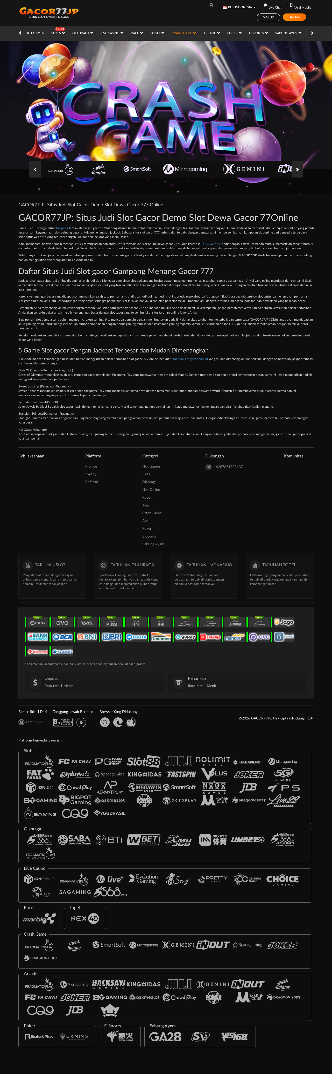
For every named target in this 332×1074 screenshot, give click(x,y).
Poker (234, 33)
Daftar (294, 17)
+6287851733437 (224, 467)
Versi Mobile (300, 7)
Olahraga (82, 33)
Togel (157, 33)
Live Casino (112, 33)
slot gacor (61, 228)
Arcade (211, 33)
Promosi (91, 466)
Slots (58, 33)
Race (137, 33)
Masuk (268, 17)
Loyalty (90, 474)
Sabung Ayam (288, 33)
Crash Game (184, 33)
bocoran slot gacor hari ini (190, 359)
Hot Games (35, 32)
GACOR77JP (212, 243)
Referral (91, 482)
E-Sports (258, 33)
